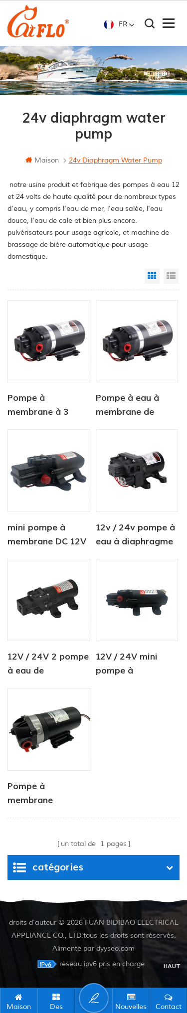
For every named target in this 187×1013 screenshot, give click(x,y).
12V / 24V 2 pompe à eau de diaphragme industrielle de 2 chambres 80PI (48, 664)
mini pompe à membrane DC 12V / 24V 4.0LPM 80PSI (46, 535)
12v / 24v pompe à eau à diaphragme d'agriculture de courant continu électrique (135, 535)
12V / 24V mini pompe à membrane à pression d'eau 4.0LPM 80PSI (127, 664)
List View (171, 276)
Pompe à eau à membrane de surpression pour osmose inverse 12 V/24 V (135, 405)
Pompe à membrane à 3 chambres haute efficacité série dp (46, 405)
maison (42, 160)
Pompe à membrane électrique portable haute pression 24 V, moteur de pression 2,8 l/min (48, 794)
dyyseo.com (115, 948)
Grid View (152, 276)
